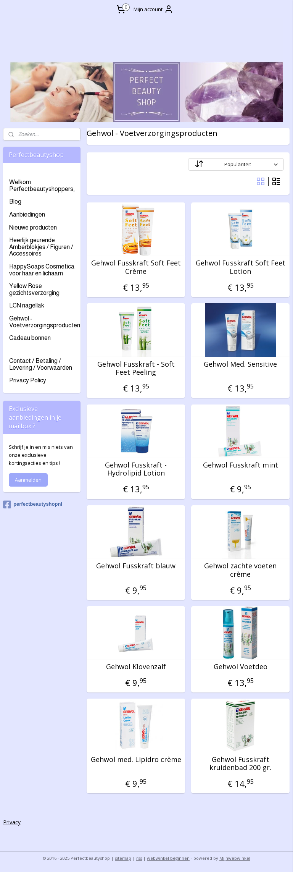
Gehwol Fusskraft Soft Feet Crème (136, 267)
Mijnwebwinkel (234, 858)
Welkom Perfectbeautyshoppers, (41, 185)
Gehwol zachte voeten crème (240, 570)
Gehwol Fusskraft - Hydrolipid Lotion (136, 469)
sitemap (123, 858)
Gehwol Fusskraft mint (240, 465)
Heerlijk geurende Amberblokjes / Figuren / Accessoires (41, 247)
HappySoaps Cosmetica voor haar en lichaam (41, 270)
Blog (15, 201)
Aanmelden (28, 479)
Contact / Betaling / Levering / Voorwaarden (40, 364)
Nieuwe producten (33, 227)
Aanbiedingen (27, 214)
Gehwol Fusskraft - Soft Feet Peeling (136, 368)
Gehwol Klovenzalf (136, 667)
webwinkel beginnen (168, 858)
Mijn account (153, 9)
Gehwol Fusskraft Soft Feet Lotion (240, 267)
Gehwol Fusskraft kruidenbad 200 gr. (241, 764)
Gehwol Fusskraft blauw (136, 566)
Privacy (12, 822)
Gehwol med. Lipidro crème (136, 760)
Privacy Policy (27, 380)
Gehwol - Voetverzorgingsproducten (44, 321)
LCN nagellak (26, 305)
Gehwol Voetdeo (240, 667)
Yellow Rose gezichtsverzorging (34, 289)
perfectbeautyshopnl (32, 504)
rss (139, 858)
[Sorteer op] (236, 165)
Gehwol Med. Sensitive (240, 364)
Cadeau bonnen (30, 338)
